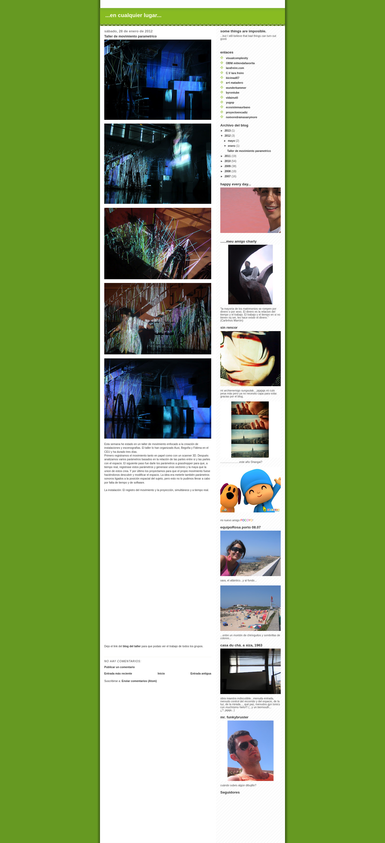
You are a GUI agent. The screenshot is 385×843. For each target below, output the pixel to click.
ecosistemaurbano (238, 107)
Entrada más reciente (118, 673)
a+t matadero (234, 82)
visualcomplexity (237, 58)
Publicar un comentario (119, 667)
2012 (228, 135)
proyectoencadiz (237, 112)
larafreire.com (235, 68)
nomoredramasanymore (241, 117)
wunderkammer (236, 87)
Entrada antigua (200, 673)
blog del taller (132, 646)
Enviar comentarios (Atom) (139, 681)
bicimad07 (232, 77)
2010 (228, 161)
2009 (228, 166)
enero (232, 145)
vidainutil (232, 97)
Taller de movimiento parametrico (249, 151)
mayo (232, 140)
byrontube (232, 92)
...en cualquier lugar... (133, 15)
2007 (228, 176)
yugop (230, 102)
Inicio (161, 673)
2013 (228, 130)
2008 (228, 171)
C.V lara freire (235, 73)
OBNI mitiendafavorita (240, 63)
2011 (228, 156)
